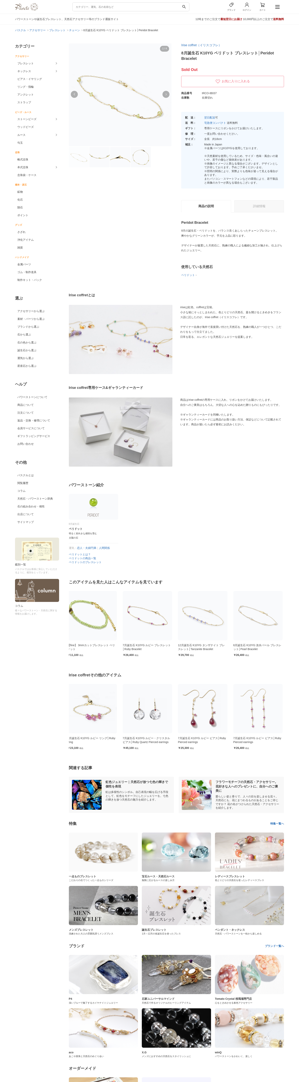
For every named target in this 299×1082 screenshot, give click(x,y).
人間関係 (104, 547)
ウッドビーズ (25, 126)
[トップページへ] (26, 10)
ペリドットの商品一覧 (82, 558)
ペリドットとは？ (80, 554)
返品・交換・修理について (33, 420)
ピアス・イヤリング (29, 79)
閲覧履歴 (22, 483)
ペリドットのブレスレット (85, 562)
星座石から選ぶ (26, 365)
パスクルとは (25, 475)
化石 (20, 199)
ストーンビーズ (26, 119)
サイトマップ (25, 522)
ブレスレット (25, 63)
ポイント (22, 215)
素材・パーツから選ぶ (31, 318)
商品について (25, 404)
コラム (21, 490)
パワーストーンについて (32, 397)
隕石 (20, 207)
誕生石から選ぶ (26, 350)
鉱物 (20, 191)
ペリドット (188, 275)
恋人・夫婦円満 (86, 547)
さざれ (21, 232)
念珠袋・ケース (26, 175)
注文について (25, 412)
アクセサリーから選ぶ (31, 311)
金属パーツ (24, 264)
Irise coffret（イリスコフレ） (201, 45)
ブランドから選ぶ (28, 326)
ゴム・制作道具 (26, 272)
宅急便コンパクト (215, 122)
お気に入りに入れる (233, 81)
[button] (74, 94)
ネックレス (24, 71)
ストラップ (24, 102)
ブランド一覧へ (274, 946)
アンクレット (25, 94)
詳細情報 (259, 206)
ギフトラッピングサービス (33, 436)
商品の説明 (206, 206)
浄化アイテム (25, 239)
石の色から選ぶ (26, 342)
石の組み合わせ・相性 (31, 506)
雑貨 (20, 247)
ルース (21, 134)
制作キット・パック (29, 279)
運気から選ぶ (25, 358)
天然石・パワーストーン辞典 (35, 498)
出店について (25, 514)
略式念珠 (22, 159)
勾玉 (20, 142)
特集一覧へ (277, 823)
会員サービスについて (31, 428)
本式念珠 (22, 167)
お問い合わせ (25, 443)
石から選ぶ (24, 334)
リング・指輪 (25, 86)
